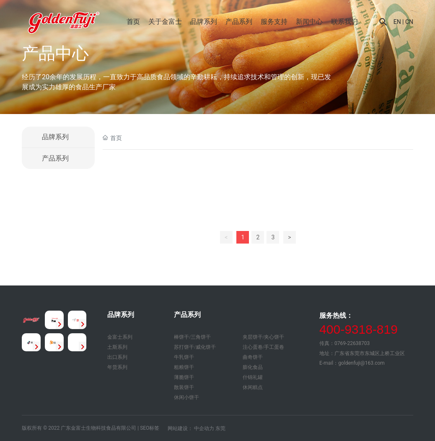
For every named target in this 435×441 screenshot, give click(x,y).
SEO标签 (149, 428)
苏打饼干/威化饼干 (194, 347)
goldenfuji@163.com (361, 363)
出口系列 (117, 357)
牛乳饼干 (184, 357)
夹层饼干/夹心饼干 (263, 337)
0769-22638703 (352, 343)
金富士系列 (119, 337)
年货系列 (117, 367)
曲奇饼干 (253, 357)
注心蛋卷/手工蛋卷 (263, 347)
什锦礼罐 (253, 377)
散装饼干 (184, 387)
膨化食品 (253, 367)
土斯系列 (117, 347)
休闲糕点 (253, 387)
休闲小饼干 (186, 397)
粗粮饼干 (184, 367)
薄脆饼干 (184, 377)
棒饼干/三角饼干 (192, 337)
